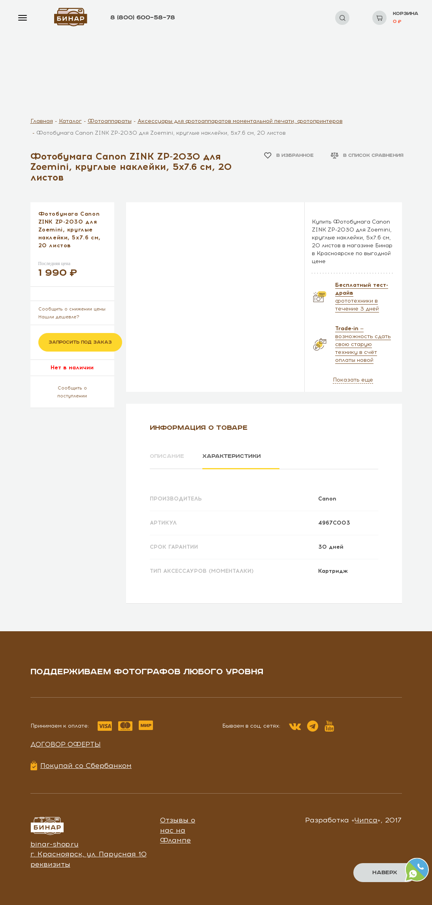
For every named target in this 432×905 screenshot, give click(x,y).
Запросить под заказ (80, 342)
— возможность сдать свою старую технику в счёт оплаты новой (363, 344)
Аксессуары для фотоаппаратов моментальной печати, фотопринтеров (240, 121)
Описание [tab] (167, 456)
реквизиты (50, 864)
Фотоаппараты (110, 121)
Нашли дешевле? (58, 317)
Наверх (384, 872)
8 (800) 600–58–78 (142, 17)
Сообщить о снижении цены (72, 309)
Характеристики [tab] (232, 456)
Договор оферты (65, 744)
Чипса (366, 820)
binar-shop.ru (54, 843)
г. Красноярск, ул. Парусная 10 (88, 854)
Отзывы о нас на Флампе (177, 830)
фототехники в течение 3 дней (361, 297)
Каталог (70, 121)
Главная (41, 121)
